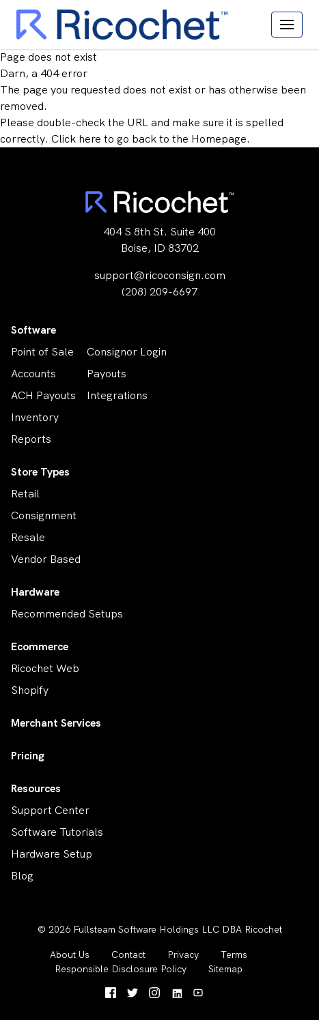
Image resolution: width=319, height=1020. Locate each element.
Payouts (106, 373)
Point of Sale (42, 352)
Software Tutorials (57, 832)
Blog (22, 876)
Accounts (33, 373)
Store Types (40, 472)
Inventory (35, 417)
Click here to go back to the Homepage (149, 139)
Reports (31, 439)
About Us (69, 954)
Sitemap (225, 969)
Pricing (27, 755)
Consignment (44, 515)
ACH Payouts (43, 395)
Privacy (183, 954)
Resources (36, 788)
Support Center (50, 810)
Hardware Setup (51, 854)
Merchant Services (56, 723)
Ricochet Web (45, 668)
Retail (25, 493)
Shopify (29, 690)
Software (33, 330)
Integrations (117, 395)
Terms (234, 954)
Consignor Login (127, 352)
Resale (28, 537)
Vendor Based (46, 559)
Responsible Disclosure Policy (120, 969)
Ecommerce (39, 646)
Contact (128, 954)
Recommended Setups (67, 614)
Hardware (35, 592)
